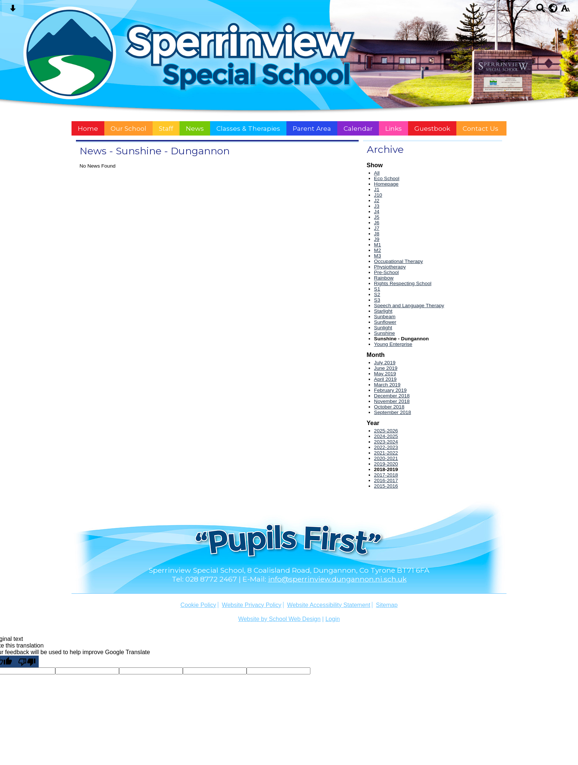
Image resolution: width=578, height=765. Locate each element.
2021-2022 (386, 453)
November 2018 (392, 401)
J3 (376, 206)
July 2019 (385, 362)
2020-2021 (386, 458)
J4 (376, 211)
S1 (377, 289)
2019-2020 (386, 464)
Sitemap (387, 605)
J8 (376, 233)
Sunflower (385, 322)
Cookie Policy (198, 605)
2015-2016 (386, 486)
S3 (377, 300)
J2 (376, 200)
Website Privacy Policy (252, 605)
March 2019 (387, 384)
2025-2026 (386, 431)
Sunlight (383, 327)
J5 (376, 217)
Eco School (387, 178)
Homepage (386, 184)
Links (393, 128)
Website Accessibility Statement (328, 605)
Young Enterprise (393, 344)
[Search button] (540, 10)
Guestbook (432, 128)
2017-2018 (386, 475)
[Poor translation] (27, 661)
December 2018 (392, 396)
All (377, 173)
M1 (377, 245)
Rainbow (384, 278)
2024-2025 (386, 436)
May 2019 (385, 373)
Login (332, 619)
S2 (377, 294)
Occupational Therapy (398, 261)
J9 (376, 239)
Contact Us (480, 128)
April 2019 (385, 379)
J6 (376, 222)
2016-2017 (386, 480)
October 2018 (389, 407)
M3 (377, 256)
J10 (378, 195)
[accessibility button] (565, 10)
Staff (166, 128)
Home (88, 128)
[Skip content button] (12, 10)
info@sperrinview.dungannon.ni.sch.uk (337, 579)
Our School (128, 128)
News (195, 128)
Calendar (358, 128)
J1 (376, 189)
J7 (376, 228)
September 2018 (392, 412)
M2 (377, 250)
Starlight (383, 311)
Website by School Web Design (279, 619)
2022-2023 (386, 447)
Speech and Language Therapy (409, 305)
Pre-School (386, 272)
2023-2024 (386, 442)
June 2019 (386, 368)
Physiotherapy (390, 267)
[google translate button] (553, 8)
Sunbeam (385, 316)
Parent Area (312, 128)
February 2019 (390, 390)
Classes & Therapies (248, 128)
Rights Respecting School (403, 283)
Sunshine (384, 333)
